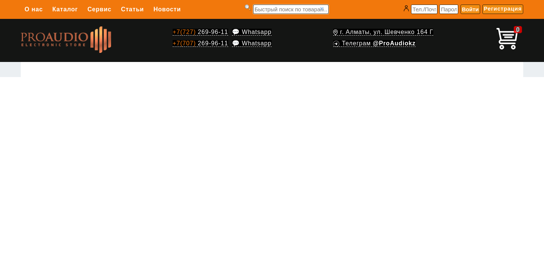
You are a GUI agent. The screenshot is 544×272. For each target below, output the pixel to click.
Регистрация (503, 9)
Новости (167, 9)
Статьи (132, 9)
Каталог (65, 9)
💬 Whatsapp (251, 32)
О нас (34, 9)
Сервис (99, 9)
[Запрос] (291, 9)
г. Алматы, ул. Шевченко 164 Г (383, 32)
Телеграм (374, 43)
